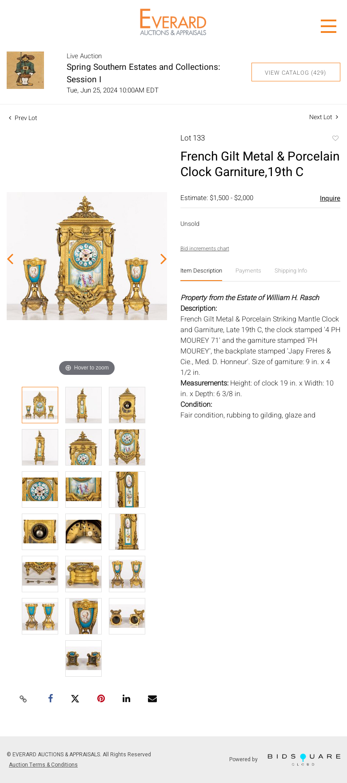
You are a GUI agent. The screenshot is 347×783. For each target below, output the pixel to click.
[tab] (201, 274)
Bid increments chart (204, 249)
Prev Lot (23, 118)
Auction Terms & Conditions (43, 765)
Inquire (330, 198)
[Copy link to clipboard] (23, 699)
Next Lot (323, 117)
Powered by (284, 760)
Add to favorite (335, 139)
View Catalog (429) (295, 72)
